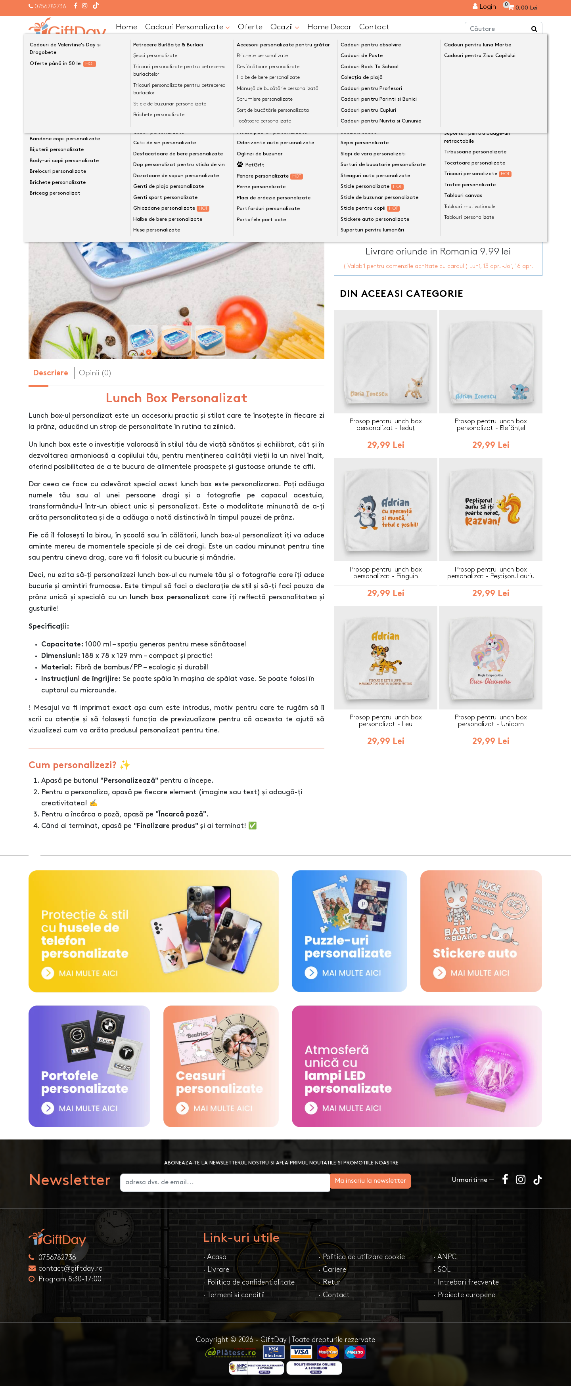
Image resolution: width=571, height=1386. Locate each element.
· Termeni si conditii (233, 1294)
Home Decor (329, 26)
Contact (374, 26)
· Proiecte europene (464, 1294)
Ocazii (284, 27)
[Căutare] (534, 28)
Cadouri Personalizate (187, 27)
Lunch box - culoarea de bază (385, 126)
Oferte (250, 26)
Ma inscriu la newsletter (401, 1180)
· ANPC (445, 1256)
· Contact (334, 1294)
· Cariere (332, 1269)
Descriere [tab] (50, 373)
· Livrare (216, 1269)
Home (126, 26)
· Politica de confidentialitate (249, 1281)
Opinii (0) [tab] (95, 372)
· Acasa (214, 1256)
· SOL (441, 1269)
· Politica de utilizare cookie (361, 1256)
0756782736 (50, 6)
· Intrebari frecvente (466, 1281)
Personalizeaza (441, 166)
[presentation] (47, 212)
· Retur (329, 1281)
